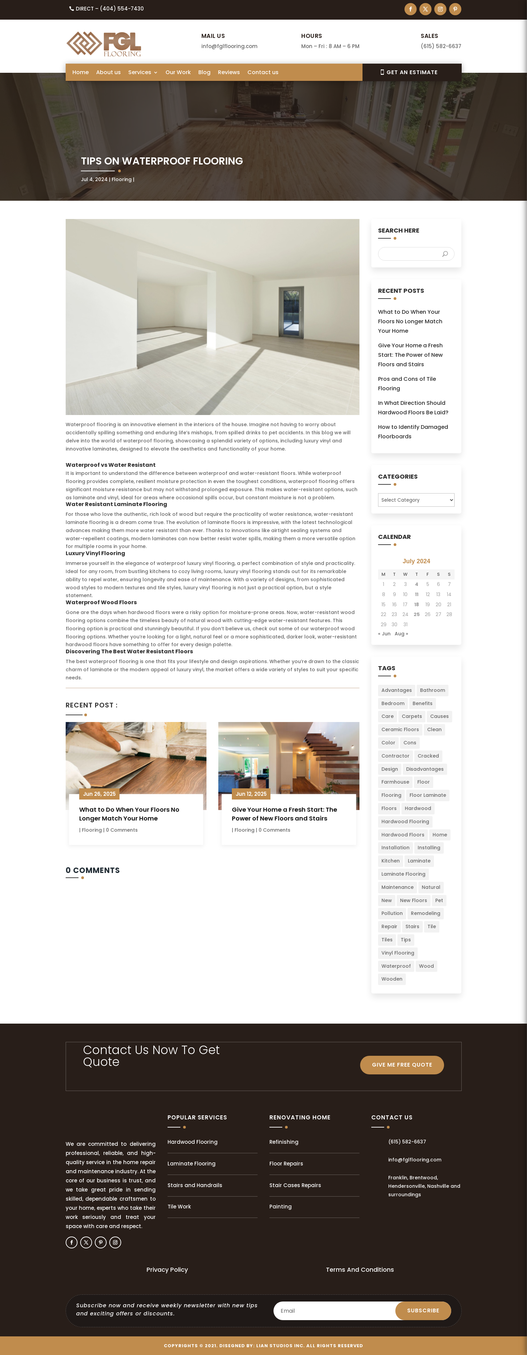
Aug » (401, 633)
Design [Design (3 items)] (389, 769)
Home (80, 73)
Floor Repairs (286, 1163)
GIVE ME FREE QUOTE (402, 1065)
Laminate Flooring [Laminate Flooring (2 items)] (403, 874)
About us (108, 73)
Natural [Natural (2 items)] (431, 887)
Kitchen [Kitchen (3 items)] (390, 860)
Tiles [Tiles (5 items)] (387, 939)
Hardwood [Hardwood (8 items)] (418, 808)
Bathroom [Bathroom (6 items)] (432, 690)
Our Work (178, 73)
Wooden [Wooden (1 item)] (391, 979)
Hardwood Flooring (193, 1141)
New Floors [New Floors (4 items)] (413, 900)
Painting (280, 1206)
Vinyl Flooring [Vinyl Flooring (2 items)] (397, 952)
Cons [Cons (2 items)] (409, 742)
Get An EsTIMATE (412, 72)
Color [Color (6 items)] (388, 742)
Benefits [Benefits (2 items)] (423, 703)
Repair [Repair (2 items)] (389, 926)
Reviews (229, 73)
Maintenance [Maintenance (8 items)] (397, 887)
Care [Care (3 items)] (387, 716)
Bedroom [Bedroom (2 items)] (392, 703)
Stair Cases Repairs (295, 1185)
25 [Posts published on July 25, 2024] (417, 614)
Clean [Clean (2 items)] (434, 729)
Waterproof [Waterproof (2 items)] (396, 966)
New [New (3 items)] (386, 900)
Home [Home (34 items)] (440, 834)
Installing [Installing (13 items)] (429, 847)
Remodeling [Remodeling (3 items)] (425, 913)
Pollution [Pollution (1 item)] (392, 913)
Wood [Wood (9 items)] (426, 966)
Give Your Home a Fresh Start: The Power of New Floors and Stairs (284, 814)
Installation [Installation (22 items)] (395, 847)
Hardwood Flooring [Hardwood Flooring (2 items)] (405, 821)
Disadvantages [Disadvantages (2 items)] (425, 769)
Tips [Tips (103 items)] (406, 939)
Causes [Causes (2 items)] (439, 716)
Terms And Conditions (360, 1269)
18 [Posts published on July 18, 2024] (416, 604)
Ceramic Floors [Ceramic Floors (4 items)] (400, 729)
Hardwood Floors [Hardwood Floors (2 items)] (402, 834)
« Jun (384, 633)
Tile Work (179, 1206)
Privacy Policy (167, 1269)
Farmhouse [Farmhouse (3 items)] (395, 782)
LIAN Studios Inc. (280, 1345)
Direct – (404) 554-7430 (110, 8)
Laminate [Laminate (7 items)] (419, 860)
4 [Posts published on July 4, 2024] (416, 584)
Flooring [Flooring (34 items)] (391, 795)
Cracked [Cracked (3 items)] (428, 755)
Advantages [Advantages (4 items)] (396, 690)
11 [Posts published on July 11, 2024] (416, 594)
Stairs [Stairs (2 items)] (412, 926)
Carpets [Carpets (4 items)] (412, 716)
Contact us (263, 73)
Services (139, 73)
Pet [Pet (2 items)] (439, 900)
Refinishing (284, 1141)
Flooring (122, 179)
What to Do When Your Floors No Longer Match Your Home (129, 814)
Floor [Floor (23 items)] (423, 782)
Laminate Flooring (192, 1163)
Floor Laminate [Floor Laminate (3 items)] (428, 795)
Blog (204, 73)
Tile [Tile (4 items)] (431, 926)
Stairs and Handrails (195, 1185)
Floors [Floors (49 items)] (389, 808)
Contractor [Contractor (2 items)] (395, 755)
